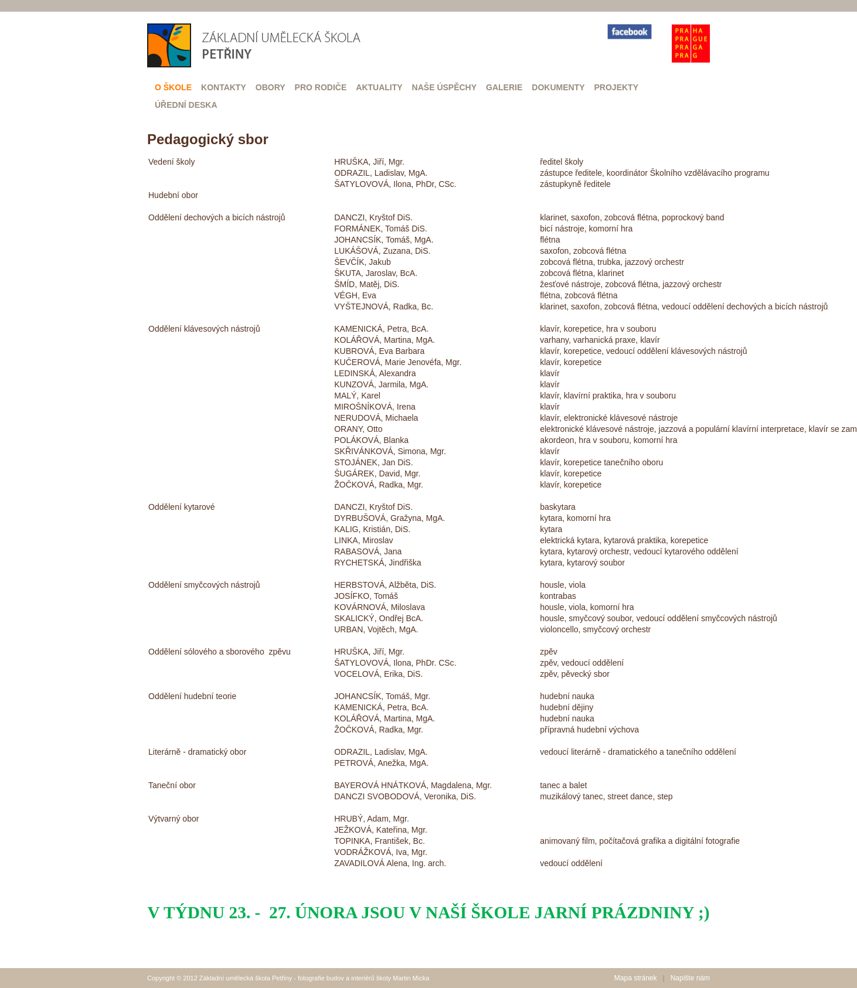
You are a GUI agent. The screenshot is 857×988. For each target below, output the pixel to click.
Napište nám (690, 978)
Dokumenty (558, 87)
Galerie (504, 87)
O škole (173, 87)
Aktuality (379, 87)
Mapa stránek (635, 978)
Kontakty (223, 87)
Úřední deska (186, 105)
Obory (270, 87)
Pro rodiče (321, 87)
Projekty (616, 87)
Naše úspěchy (444, 87)
